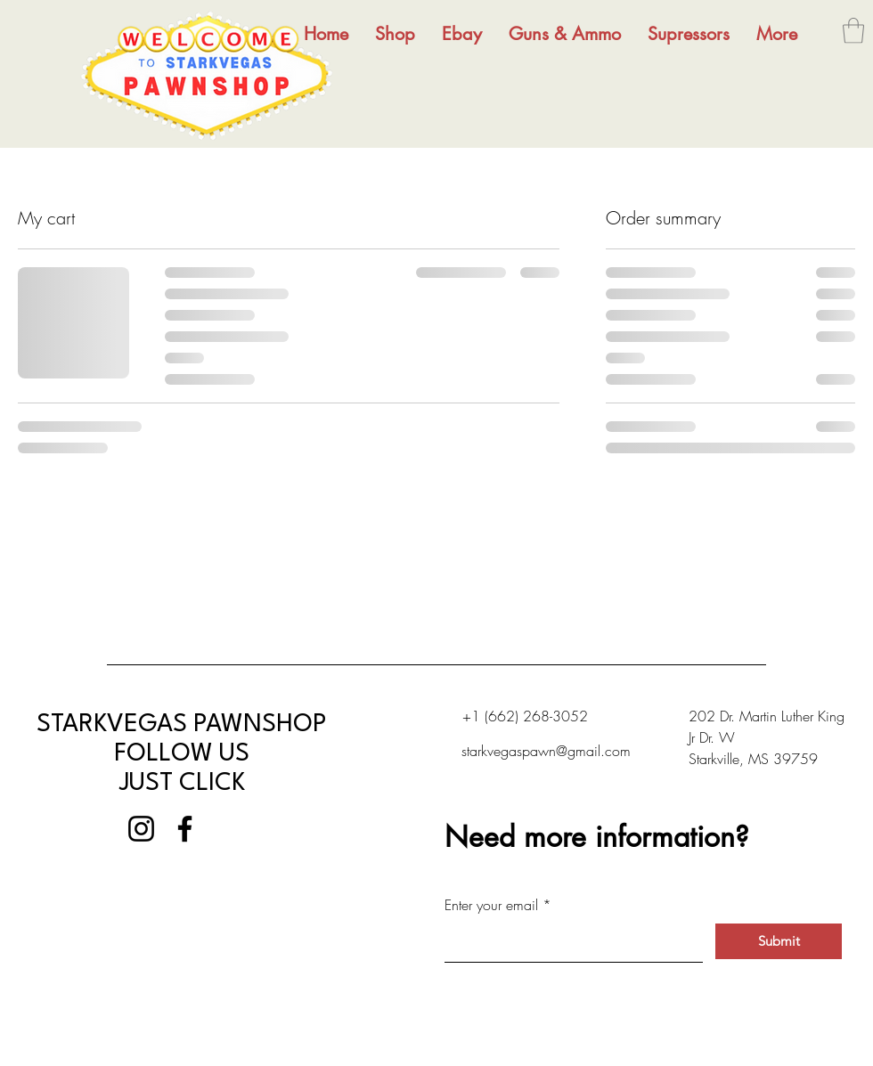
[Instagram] (141, 828)
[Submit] (778, 941)
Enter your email (491, 905)
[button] (853, 31)
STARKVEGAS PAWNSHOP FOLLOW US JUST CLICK (182, 754)
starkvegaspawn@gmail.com (546, 751)
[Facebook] (184, 828)
